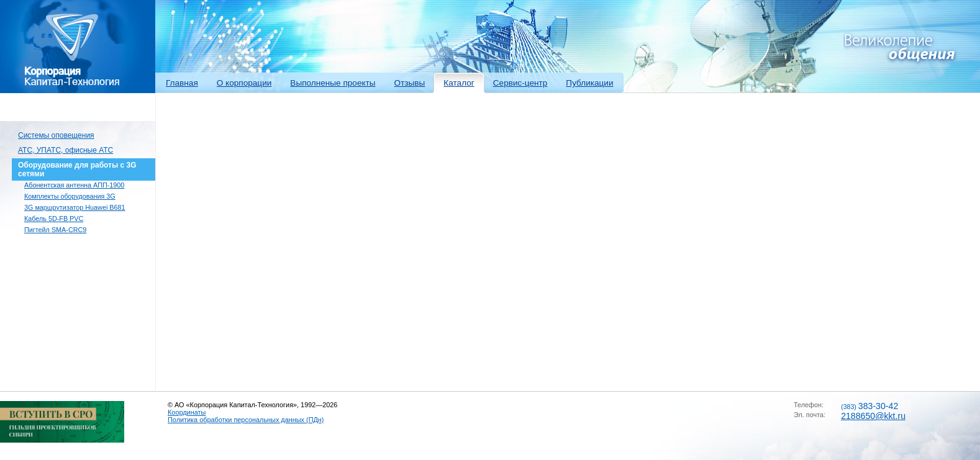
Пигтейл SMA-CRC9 (55, 229)
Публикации (589, 83)
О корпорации (244, 83)
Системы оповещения (56, 135)
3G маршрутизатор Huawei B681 (74, 207)
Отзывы (409, 83)
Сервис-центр (520, 83)
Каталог (458, 83)
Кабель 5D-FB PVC (53, 218)
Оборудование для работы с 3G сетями (77, 169)
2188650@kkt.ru (873, 416)
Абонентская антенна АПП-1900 (74, 185)
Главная (182, 83)
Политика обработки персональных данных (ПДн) (246, 419)
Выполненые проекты (332, 83)
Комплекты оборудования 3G (70, 196)
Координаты (187, 412)
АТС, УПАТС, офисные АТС (65, 150)
